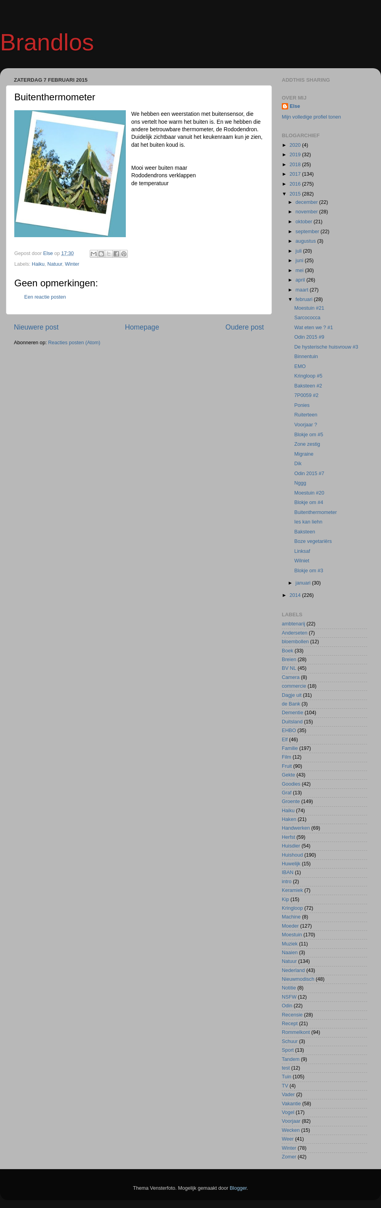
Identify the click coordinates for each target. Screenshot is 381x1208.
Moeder (290, 926)
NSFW (289, 997)
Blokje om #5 (308, 434)
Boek (287, 651)
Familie (290, 748)
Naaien (290, 952)
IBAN (287, 872)
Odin (287, 1006)
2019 (295, 154)
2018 (295, 164)
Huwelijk (291, 864)
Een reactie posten (45, 297)
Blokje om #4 (308, 502)
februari (305, 299)
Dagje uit (292, 695)
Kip (285, 899)
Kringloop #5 (308, 376)
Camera (291, 677)
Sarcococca (307, 317)
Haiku (38, 264)
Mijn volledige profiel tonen (311, 117)
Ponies (302, 405)
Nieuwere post (36, 327)
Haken (289, 819)
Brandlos (47, 42)
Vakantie (291, 1103)
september (308, 231)
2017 (295, 174)
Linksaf (302, 551)
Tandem (291, 1059)
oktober (305, 221)
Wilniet (301, 561)
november (307, 212)
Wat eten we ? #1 (313, 327)
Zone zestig (307, 444)
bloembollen (295, 641)
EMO (300, 366)
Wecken (291, 1130)
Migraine (303, 454)
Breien (289, 659)
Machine (291, 917)
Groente (291, 801)
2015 (295, 194)
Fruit (287, 766)
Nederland (293, 970)
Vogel (288, 1112)
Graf (287, 793)
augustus (307, 241)
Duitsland (292, 722)
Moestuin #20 (309, 493)
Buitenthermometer (315, 512)
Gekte (288, 775)
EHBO (289, 730)
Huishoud (292, 855)
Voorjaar (291, 1121)
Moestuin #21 (309, 308)
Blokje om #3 (308, 570)
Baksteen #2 (308, 386)
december (307, 202)
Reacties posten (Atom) (74, 342)
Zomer (289, 1157)
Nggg (300, 483)
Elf (285, 739)
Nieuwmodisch (298, 979)
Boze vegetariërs (313, 541)
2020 (295, 145)
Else (295, 106)
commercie (294, 686)
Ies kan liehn (308, 522)
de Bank (291, 704)
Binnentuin (306, 356)
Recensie (292, 1015)
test (286, 1068)
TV (285, 1086)
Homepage (142, 327)
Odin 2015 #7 (309, 473)
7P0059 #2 (306, 395)
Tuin (286, 1077)
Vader (288, 1094)
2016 (295, 184)
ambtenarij (293, 624)
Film (286, 757)
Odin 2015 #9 (309, 337)
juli (299, 251)
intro (287, 881)
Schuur (290, 1041)
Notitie (289, 988)
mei (300, 270)
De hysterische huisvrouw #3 (326, 347)
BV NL (289, 668)
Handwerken (296, 828)
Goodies (291, 784)
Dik (297, 463)
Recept (290, 1023)
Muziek (290, 944)
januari (304, 583)
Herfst (288, 837)
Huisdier (291, 846)
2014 (295, 595)
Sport (288, 1050)
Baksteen (304, 532)
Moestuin (292, 935)
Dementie (292, 712)
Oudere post (244, 327)
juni (300, 260)
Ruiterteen (305, 415)
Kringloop (292, 908)
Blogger (238, 1188)
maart (303, 290)
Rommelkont (296, 1032)
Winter (72, 264)
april (301, 280)
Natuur (54, 264)
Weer (288, 1139)
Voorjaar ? (305, 425)
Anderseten (294, 633)
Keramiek (292, 890)
